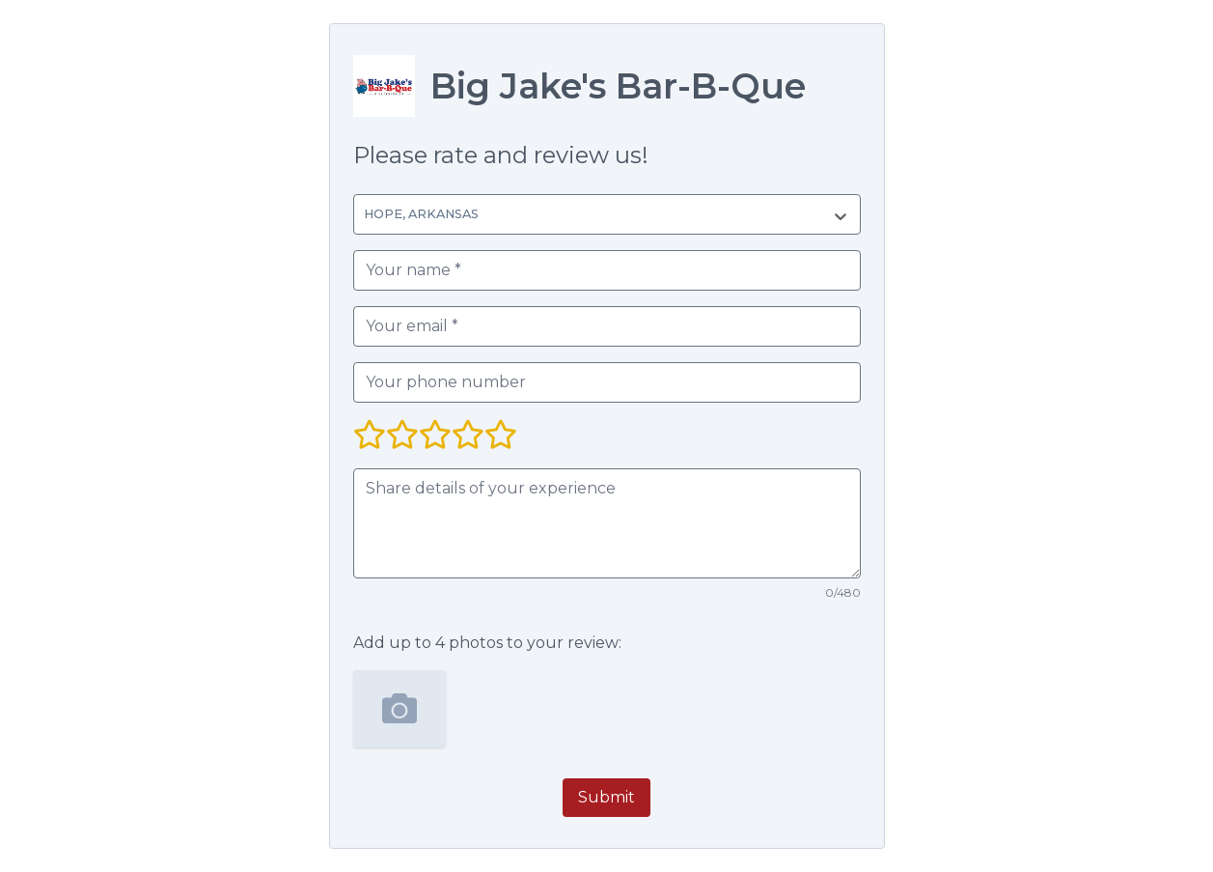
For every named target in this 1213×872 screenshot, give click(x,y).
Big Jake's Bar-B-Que (618, 86)
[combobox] (368, 214)
